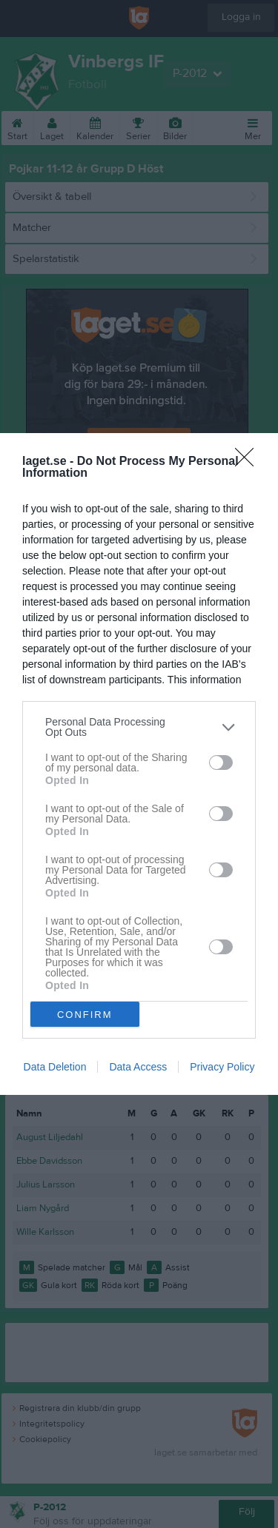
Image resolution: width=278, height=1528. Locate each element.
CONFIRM (85, 1014)
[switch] (221, 762)
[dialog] (139, 764)
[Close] (249, 462)
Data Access (138, 1067)
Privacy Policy (222, 1067)
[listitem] (139, 727)
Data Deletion (55, 1067)
